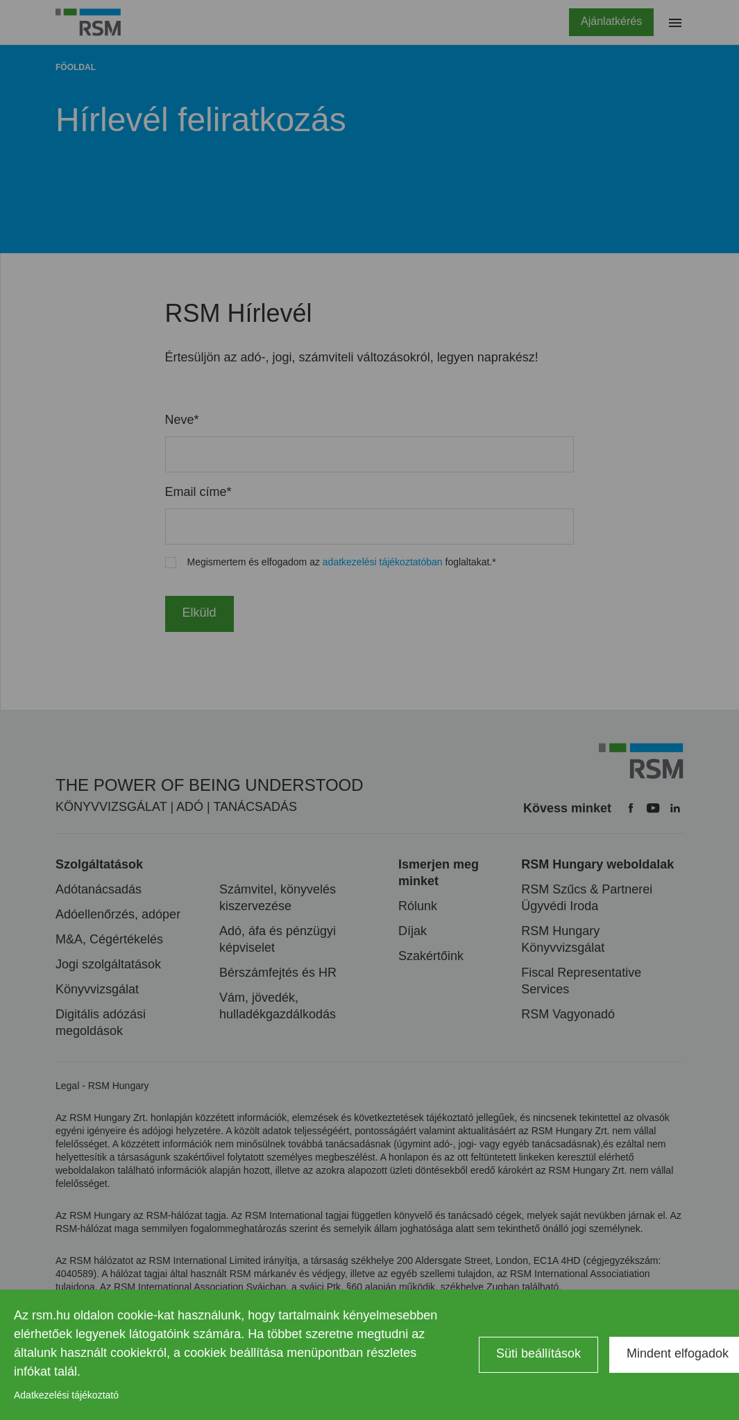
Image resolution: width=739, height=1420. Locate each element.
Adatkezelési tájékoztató (66, 1395)
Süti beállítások (538, 1353)
